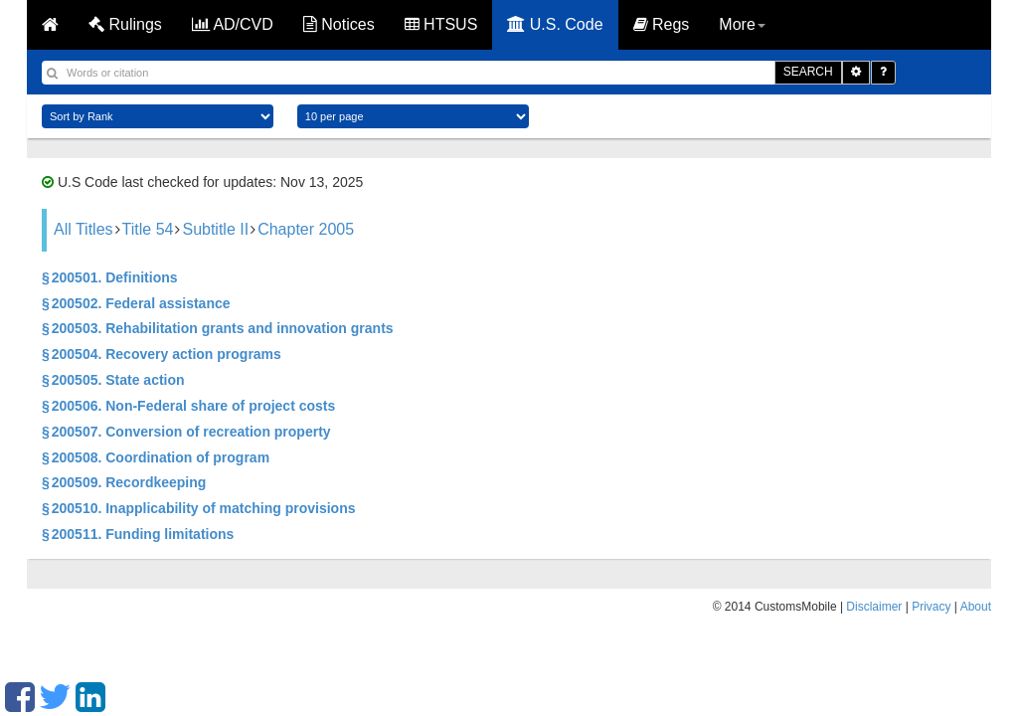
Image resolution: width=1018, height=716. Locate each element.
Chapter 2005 (305, 229)
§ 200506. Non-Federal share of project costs (188, 406)
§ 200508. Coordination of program (155, 457)
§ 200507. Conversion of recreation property (186, 432)
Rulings (125, 24)
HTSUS (441, 24)
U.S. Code (554, 24)
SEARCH (808, 72)
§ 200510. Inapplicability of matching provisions (198, 508)
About (975, 607)
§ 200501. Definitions (110, 277)
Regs (661, 24)
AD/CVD (232, 24)
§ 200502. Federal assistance (136, 303)
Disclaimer (874, 607)
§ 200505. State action (113, 380)
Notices (339, 24)
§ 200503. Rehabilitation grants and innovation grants (218, 328)
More (741, 24)
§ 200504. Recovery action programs (161, 354)
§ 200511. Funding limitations (138, 534)
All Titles (83, 229)
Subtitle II (215, 229)
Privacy (931, 607)
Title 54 (148, 229)
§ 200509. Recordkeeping (124, 482)
